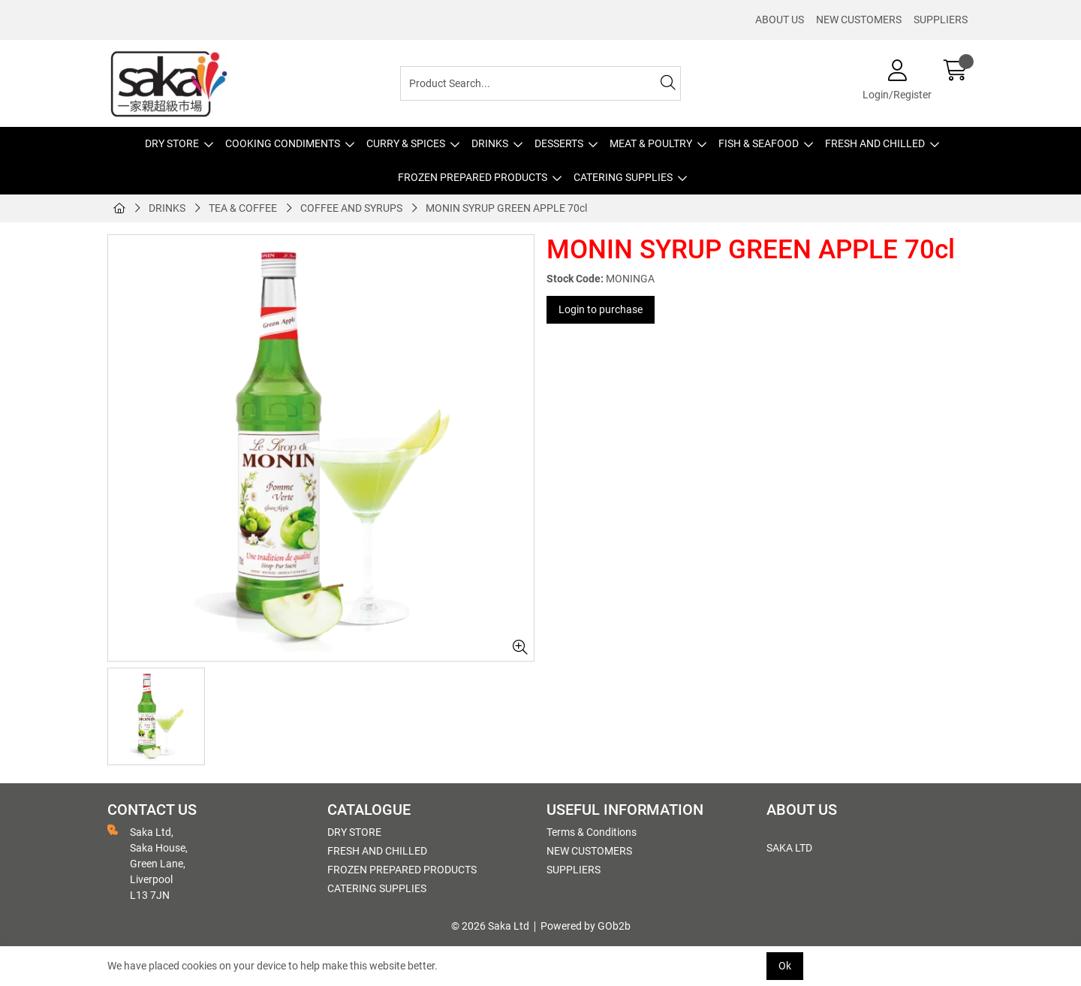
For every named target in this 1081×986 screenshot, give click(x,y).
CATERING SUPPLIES (623, 177)
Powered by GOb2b (585, 926)
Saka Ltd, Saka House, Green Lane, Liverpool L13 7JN (147, 863)
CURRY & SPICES (405, 143)
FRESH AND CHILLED (875, 143)
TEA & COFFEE (243, 208)
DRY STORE (172, 143)
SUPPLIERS (941, 20)
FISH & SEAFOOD (758, 143)
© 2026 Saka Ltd (490, 926)
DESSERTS (558, 143)
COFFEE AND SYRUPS (351, 208)
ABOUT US (779, 20)
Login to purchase (601, 309)
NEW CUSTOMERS (859, 20)
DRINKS (489, 143)
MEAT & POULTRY (651, 143)
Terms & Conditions (592, 832)
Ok (784, 966)
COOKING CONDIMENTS (282, 143)
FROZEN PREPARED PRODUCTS (472, 177)
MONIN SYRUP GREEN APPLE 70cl (506, 208)
